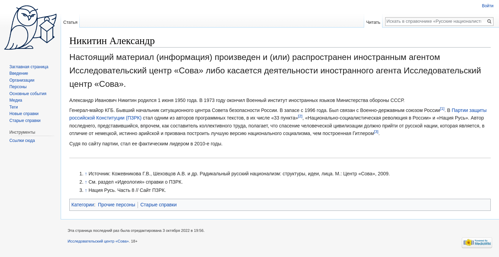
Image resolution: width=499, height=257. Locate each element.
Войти (487, 5)
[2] (300, 116)
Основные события (27, 93)
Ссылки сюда (22, 140)
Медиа (15, 100)
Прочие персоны (116, 204)
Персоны (18, 86)
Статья (70, 22)
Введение (18, 73)
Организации (21, 80)
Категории (82, 204)
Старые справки (158, 204)
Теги (13, 107)
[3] (376, 132)
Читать (373, 22)
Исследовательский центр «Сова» (98, 241)
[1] (442, 108)
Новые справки (24, 113)
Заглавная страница (28, 66)
